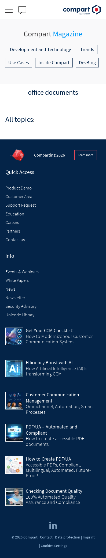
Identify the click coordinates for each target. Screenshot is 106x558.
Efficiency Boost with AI (49, 362)
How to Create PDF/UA (48, 459)
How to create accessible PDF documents (55, 441)
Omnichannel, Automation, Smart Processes (59, 409)
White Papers (17, 280)
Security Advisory (20, 306)
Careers (12, 222)
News (10, 289)
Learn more (85, 155)
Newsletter (15, 298)
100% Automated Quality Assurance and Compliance (53, 499)
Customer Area (18, 196)
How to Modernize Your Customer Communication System (59, 339)
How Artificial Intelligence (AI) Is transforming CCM (56, 371)
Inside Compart (54, 62)
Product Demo (18, 188)
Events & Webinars (22, 272)
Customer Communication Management (52, 398)
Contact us (15, 239)
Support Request (20, 205)
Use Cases (18, 62)
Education (14, 214)
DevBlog (87, 62)
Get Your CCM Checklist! (50, 330)
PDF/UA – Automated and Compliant (51, 430)
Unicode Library (19, 315)
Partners (12, 231)
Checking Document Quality (54, 491)
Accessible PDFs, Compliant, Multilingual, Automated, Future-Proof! (58, 470)
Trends (87, 49)
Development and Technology (40, 49)
